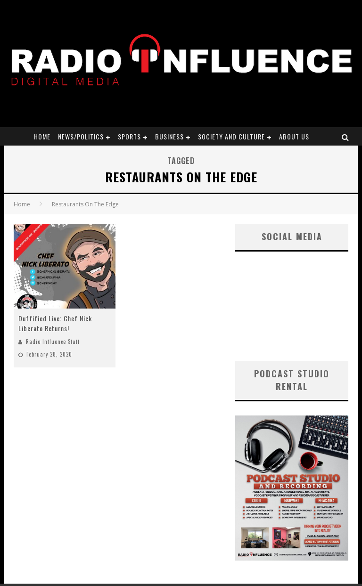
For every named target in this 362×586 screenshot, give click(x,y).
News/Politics (81, 136)
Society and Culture (231, 136)
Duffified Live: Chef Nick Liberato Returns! (55, 323)
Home (42, 136)
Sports (129, 136)
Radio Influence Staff (53, 341)
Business (169, 136)
